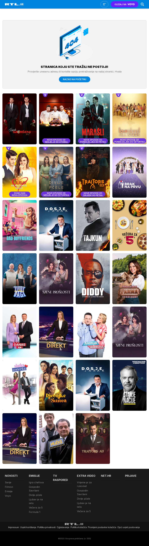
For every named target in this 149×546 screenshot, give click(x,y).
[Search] (142, 4)
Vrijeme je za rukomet (84, 484)
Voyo (8, 495)
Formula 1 (34, 512)
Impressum (13, 527)
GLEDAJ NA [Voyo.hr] (124, 4)
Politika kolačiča (79, 527)
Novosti (11, 475)
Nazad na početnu (74, 79)
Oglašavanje (63, 527)
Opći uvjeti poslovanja (128, 527)
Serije (8, 482)
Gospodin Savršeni (34, 488)
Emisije (9, 491)
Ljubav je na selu (36, 501)
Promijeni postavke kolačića (102, 527)
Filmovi (9, 486)
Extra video (86, 475)
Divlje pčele (35, 495)
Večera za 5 (36, 507)
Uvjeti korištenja (28, 527)
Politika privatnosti (46, 527)
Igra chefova (36, 482)
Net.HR (106, 475)
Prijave (130, 475)
